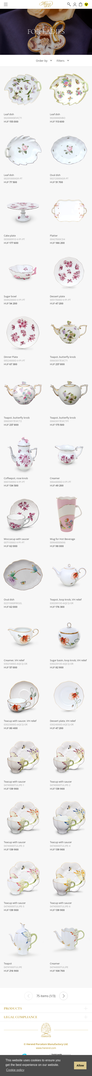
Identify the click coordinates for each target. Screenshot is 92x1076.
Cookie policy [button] (15, 1070)
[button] (70, 1065)
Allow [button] (80, 1065)
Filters (60, 60)
